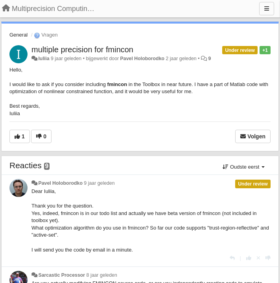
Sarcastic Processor (61, 275)
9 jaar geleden (99, 183)
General (18, 35)
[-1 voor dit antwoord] (268, 258)
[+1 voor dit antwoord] (248, 258)
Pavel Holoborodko (142, 58)
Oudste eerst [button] (244, 167)
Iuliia (43, 58)
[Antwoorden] (232, 258)
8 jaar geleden (102, 275)
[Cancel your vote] (258, 258)
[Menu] (266, 8)
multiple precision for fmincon (82, 49)
